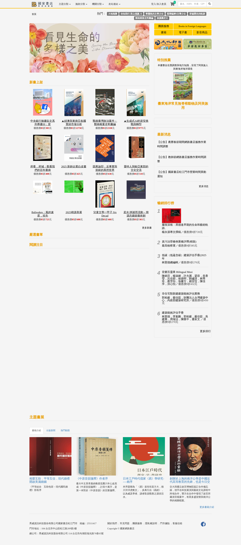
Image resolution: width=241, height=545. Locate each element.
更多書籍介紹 (207, 507)
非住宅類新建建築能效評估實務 (181, 293)
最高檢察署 (168, 245)
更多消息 (203, 186)
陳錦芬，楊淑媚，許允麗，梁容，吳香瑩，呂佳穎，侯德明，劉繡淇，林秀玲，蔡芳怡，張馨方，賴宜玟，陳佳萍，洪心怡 (185, 280)
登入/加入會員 (158, 4)
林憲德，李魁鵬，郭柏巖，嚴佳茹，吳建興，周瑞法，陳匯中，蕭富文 (185, 318)
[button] (38, 49)
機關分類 (98, 4)
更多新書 (147, 227)
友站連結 (114, 4)
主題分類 (65, 4)
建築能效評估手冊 (173, 312)
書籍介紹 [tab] (36, 430)
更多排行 (205, 331)
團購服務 (163, 26)
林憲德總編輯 (170, 262)
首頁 (34, 14)
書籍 (163, 32)
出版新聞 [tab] (50, 430)
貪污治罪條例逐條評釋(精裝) (179, 241)
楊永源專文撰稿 (171, 232)
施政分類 (81, 4)
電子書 (183, 32)
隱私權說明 (151, 523)
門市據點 (165, 523)
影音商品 (202, 32)
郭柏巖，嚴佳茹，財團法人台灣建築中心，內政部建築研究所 (185, 299)
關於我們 (112, 523)
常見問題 (124, 523)
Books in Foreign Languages (192, 26)
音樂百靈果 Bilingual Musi (177, 272)
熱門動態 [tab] (65, 430)
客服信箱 (177, 523)
